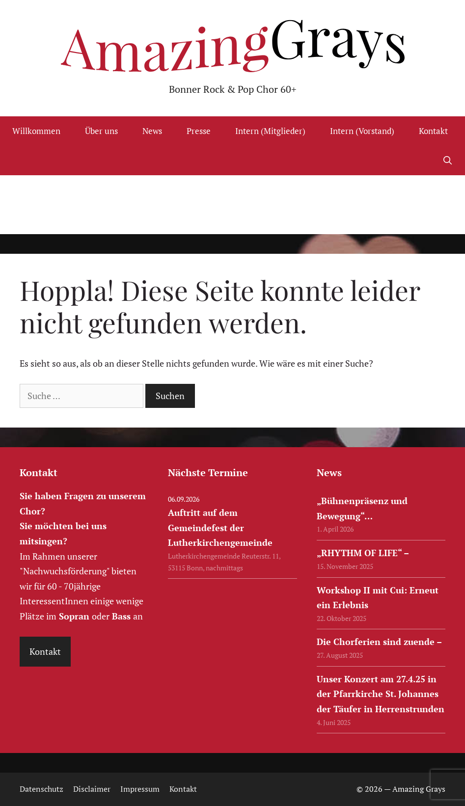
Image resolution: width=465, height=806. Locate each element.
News (152, 130)
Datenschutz (41, 788)
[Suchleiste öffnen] (447, 160)
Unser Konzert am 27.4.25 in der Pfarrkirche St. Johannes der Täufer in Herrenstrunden (380, 694)
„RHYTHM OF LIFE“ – (363, 553)
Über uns (101, 130)
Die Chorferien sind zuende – (379, 641)
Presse (199, 130)
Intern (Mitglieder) (270, 130)
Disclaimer (91, 788)
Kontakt (433, 130)
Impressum (140, 788)
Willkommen (36, 130)
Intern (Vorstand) (362, 130)
